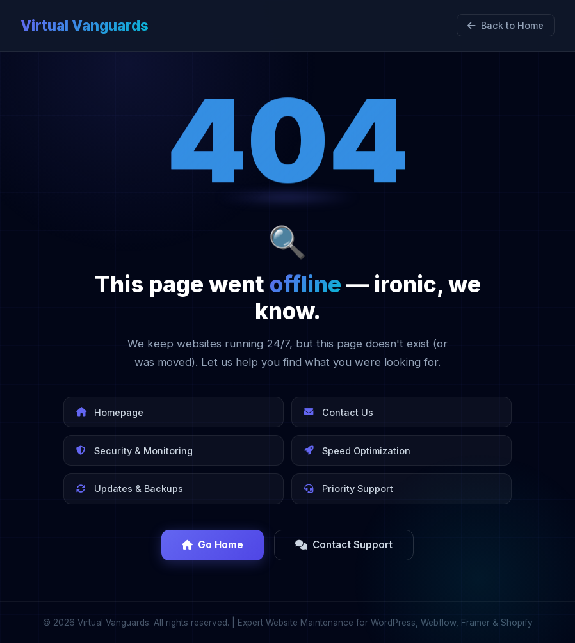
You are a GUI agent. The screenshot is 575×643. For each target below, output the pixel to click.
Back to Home (505, 25)
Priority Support (348, 488)
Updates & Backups (129, 488)
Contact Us (338, 412)
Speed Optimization (357, 450)
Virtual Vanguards (84, 25)
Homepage (109, 412)
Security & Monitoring (134, 450)
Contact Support (344, 545)
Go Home (212, 545)
